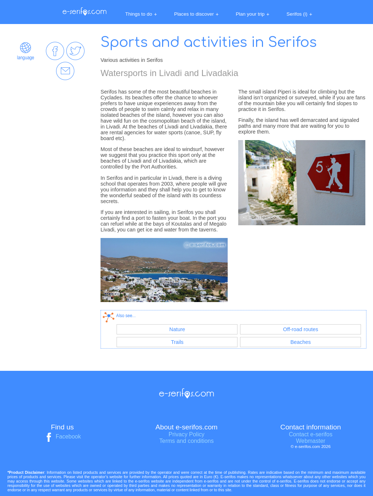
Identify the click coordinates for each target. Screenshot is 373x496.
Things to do (141, 14)
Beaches (300, 342)
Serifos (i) (300, 14)
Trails (177, 342)
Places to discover (196, 14)
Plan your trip (252, 14)
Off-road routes (300, 329)
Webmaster (310, 441)
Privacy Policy (187, 434)
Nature (177, 329)
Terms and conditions (186, 441)
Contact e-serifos (311, 434)
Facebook (62, 436)
